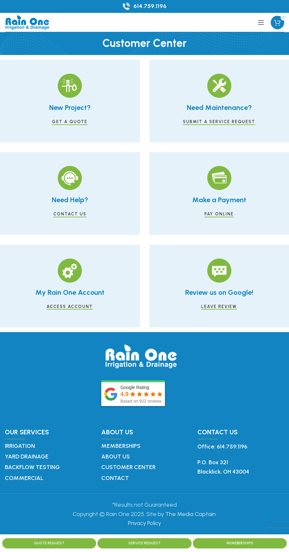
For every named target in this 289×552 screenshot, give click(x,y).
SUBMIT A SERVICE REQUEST (219, 121)
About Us (115, 456)
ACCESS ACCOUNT (70, 306)
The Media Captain (190, 514)
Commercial (24, 478)
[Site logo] (27, 21)
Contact (115, 478)
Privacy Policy (144, 523)
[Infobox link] (145, 6)
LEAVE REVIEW (219, 306)
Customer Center (128, 467)
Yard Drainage (27, 456)
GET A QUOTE (69, 121)
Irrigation (20, 445)
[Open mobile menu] (261, 22)
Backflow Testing (32, 467)
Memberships (120, 445)
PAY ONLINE (219, 214)
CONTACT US (69, 214)
